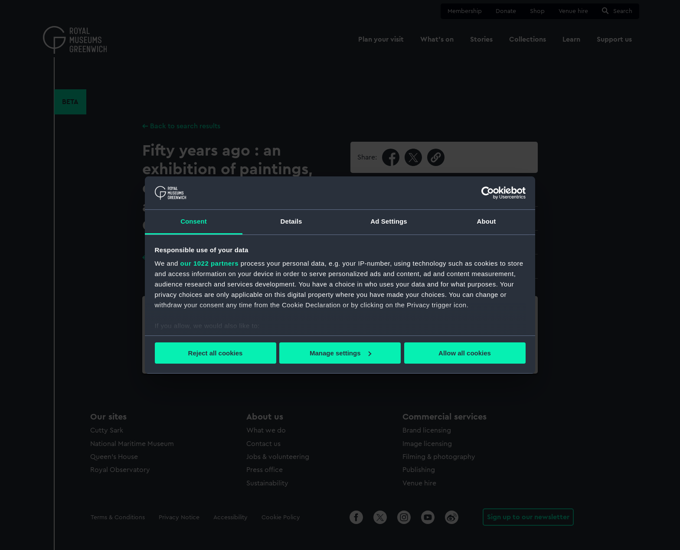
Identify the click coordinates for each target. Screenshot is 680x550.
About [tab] (486, 221)
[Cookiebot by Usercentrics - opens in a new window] (488, 192)
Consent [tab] (193, 221)
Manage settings (340, 353)
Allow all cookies (464, 353)
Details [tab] (291, 221)
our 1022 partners (209, 263)
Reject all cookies (215, 353)
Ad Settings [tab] (388, 221)
